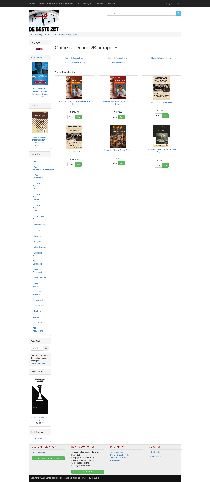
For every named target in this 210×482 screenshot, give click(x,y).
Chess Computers (37, 262)
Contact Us (115, 460)
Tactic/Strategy (39, 225)
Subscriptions (38, 306)
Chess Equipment (37, 270)
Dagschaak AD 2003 (39, 418)
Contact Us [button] (87, 472)
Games (36, 317)
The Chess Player (118, 63)
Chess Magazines (37, 284)
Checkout (99, 3)
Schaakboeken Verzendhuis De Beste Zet (51, 3)
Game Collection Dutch (74, 58)
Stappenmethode (40, 300)
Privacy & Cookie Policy (120, 455)
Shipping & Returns (118, 452)
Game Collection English (161, 58)
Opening (37, 236)
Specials (34, 106)
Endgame (37, 242)
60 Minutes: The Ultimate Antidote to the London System (40, 91)
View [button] (71, 117)
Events (36, 230)
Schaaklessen (155, 456)
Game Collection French (118, 58)
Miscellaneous (39, 247)
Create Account (38, 452)
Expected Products (37, 293)
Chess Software (39, 278)
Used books (38, 322)
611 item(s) (84, 3)
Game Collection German (74, 63)
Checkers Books (37, 254)
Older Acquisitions (38, 329)
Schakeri (95, 478)
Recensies (39, 438)
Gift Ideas (37, 311)
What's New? (36, 58)
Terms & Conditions (118, 458)
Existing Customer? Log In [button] (48, 458)
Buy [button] (78, 117)
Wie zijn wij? (155, 452)
